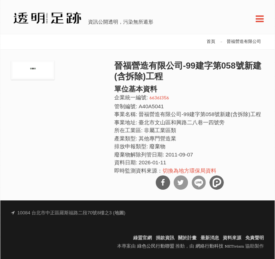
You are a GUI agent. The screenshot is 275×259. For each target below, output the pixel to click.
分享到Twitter (181, 182)
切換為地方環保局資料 (189, 171)
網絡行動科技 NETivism (220, 246)
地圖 (119, 213)
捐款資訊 (165, 238)
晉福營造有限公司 (244, 41)
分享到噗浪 (216, 182)
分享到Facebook (163, 182)
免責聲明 (254, 238)
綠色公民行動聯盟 (155, 246)
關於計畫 (187, 238)
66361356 (159, 98)
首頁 (211, 41)
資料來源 (232, 238)
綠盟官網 (142, 238)
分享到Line (199, 182)
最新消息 (210, 238)
